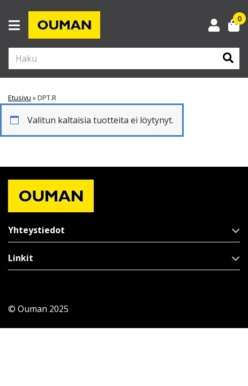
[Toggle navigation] (18, 25)
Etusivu (19, 97)
